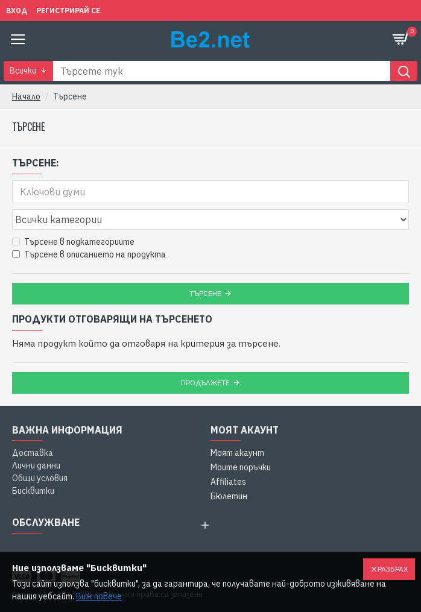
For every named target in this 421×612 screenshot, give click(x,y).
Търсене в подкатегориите (73, 241)
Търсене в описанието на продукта (89, 254)
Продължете (205, 382)
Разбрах (393, 568)
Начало (26, 96)
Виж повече (99, 596)
